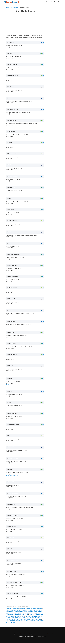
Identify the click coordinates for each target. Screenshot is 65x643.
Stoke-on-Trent (28, 616)
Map (43, 42)
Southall (30, 614)
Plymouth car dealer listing (26, 610)
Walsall (38, 617)
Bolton (27, 620)
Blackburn (18, 620)
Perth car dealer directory (36, 608)
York (33, 619)
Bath (40, 619)
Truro (24, 617)
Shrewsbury (21, 614)
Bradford (37, 620)
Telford (16, 617)
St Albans (12, 616)
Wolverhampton (22, 619)
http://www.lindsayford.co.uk (12, 475)
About (59, 1)
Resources (34, 633)
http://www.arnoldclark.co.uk (12, 372)
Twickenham (28, 617)
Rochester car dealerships (15, 613)
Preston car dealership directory (16, 611)
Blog (55, 1)
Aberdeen (36, 619)
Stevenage (17, 616)
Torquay (20, 617)
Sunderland (34, 616)
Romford (24, 613)
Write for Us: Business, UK (43, 633)
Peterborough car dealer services (13, 610)
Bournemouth (32, 620)
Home (36, 1)
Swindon (8, 617)
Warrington (8, 619)
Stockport (22, 616)
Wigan (17, 619)
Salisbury (39, 613)
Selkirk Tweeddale (10, 614)
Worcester (28, 619)
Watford (13, 619)
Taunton (12, 617)
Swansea (40, 616)
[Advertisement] (25, 23)
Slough (26, 614)
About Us (51, 633)
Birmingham (12, 620)
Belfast (7, 620)
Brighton (42, 620)
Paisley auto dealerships (25, 608)
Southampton (36, 614)
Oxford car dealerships (14, 608)
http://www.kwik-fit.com (11, 384)
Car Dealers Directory (14, 7)
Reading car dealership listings (30, 611)
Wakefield (34, 617)
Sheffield (17, 614)
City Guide (41, 1)
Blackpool (23, 620)
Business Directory (49, 1)
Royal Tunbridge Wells (31, 613)
